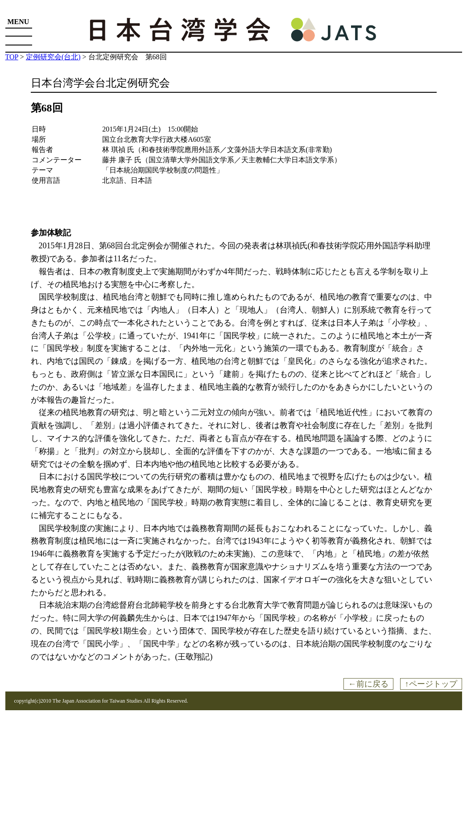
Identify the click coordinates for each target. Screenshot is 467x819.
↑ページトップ (431, 683)
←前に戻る (368, 683)
